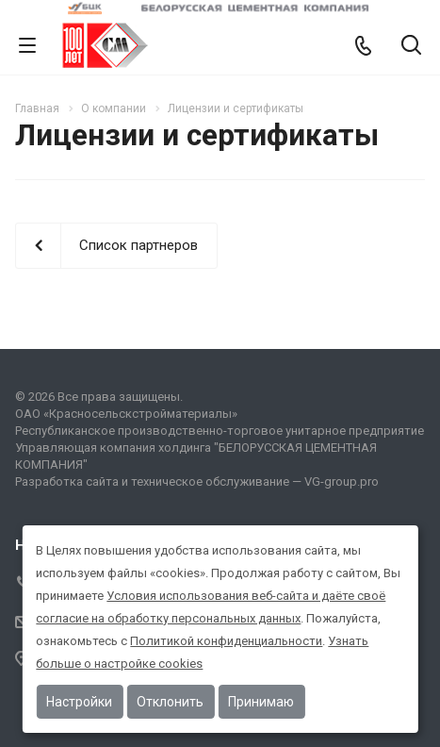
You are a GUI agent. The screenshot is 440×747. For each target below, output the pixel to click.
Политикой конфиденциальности (226, 641)
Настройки (79, 701)
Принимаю (261, 701)
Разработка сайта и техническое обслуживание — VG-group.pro (197, 481)
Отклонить (170, 701)
